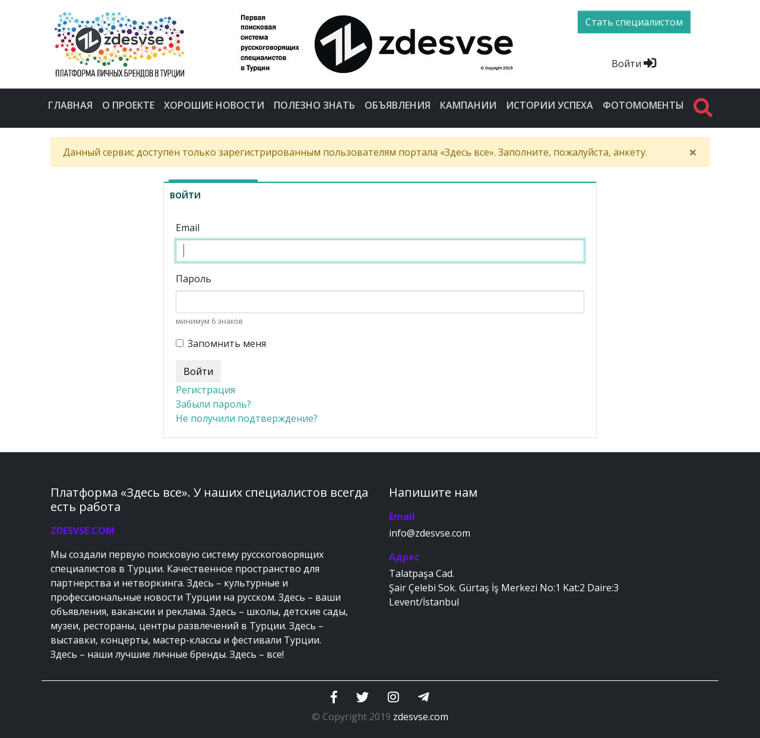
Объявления (397, 105)
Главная (70, 105)
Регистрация (205, 389)
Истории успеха (549, 105)
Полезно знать (314, 105)
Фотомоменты (643, 105)
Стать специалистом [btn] (634, 22)
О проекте (128, 105)
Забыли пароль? (213, 404)
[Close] (693, 152)
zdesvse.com (420, 716)
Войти (634, 63)
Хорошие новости (214, 105)
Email (188, 227)
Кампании (468, 105)
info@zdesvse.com (429, 533)
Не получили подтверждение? (247, 418)
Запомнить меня (227, 343)
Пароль (193, 278)
